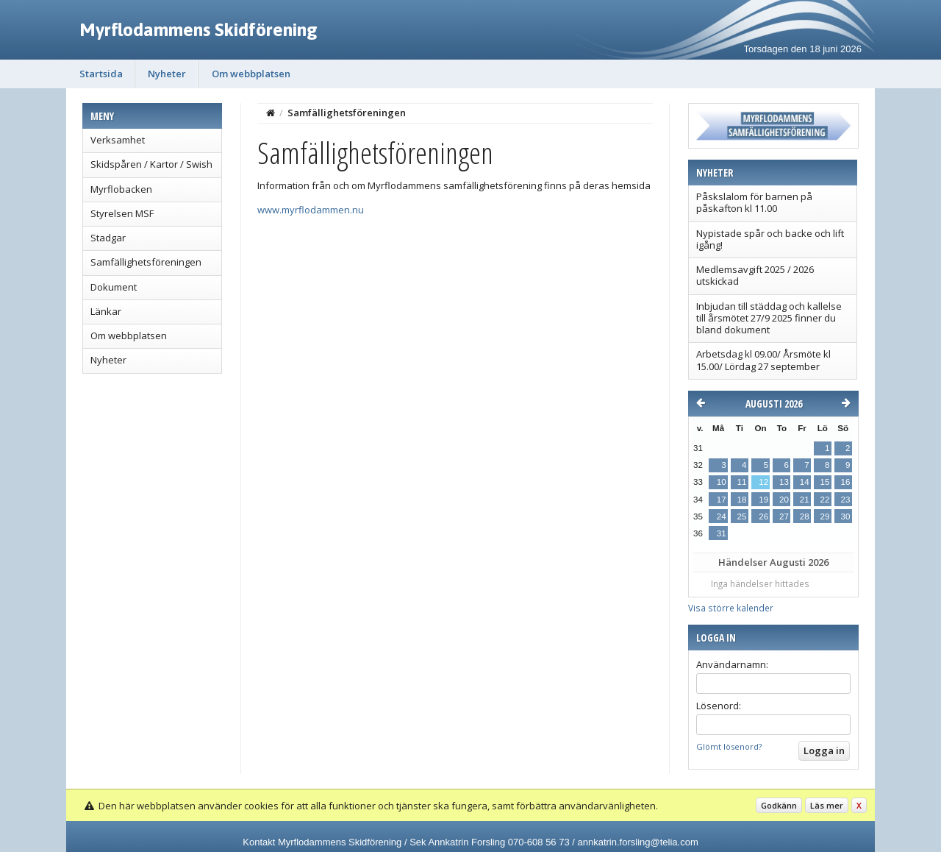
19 (763, 499)
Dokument (113, 287)
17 (721, 499)
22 (825, 499)
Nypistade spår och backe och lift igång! (770, 239)
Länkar (105, 311)
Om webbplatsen (251, 73)
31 (721, 533)
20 (784, 499)
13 (784, 482)
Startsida (101, 73)
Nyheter (167, 73)
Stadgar (108, 237)
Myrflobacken (121, 189)
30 (846, 516)
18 (742, 499)
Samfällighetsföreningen (145, 262)
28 (804, 516)
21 (804, 499)
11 (742, 482)
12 (763, 482)
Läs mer (826, 805)
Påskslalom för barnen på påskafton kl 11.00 (754, 202)
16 (846, 482)
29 (825, 516)
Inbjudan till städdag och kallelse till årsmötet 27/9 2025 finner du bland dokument (769, 318)
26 (763, 516)
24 (721, 516)
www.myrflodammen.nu (310, 209)
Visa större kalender (730, 608)
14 (804, 482)
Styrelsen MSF (122, 213)
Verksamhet (117, 139)
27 (784, 516)
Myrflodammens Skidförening (198, 29)
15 (825, 482)
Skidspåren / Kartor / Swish (151, 164)
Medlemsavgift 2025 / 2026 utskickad (755, 275)
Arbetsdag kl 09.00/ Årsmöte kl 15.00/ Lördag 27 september (763, 359)
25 (742, 516)
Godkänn (779, 805)
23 (846, 499)
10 (721, 482)
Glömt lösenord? (729, 746)
